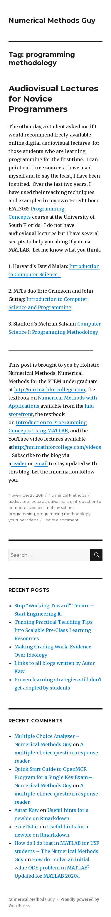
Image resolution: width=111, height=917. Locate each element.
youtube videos (23, 520)
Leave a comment (60, 520)
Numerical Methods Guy (52, 20)
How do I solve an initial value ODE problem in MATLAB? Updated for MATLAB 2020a (52, 868)
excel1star (26, 827)
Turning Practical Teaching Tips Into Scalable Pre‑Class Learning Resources (53, 630)
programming (22, 513)
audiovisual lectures (27, 501)
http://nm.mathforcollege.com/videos (57, 447)
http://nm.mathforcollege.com (49, 389)
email (41, 463)
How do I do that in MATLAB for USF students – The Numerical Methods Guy (56, 851)
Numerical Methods (67, 495)
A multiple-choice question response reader (56, 752)
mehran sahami (60, 507)
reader (19, 463)
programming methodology (63, 513)
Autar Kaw (26, 810)
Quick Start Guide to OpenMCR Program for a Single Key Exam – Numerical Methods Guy (53, 777)
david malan (59, 501)
